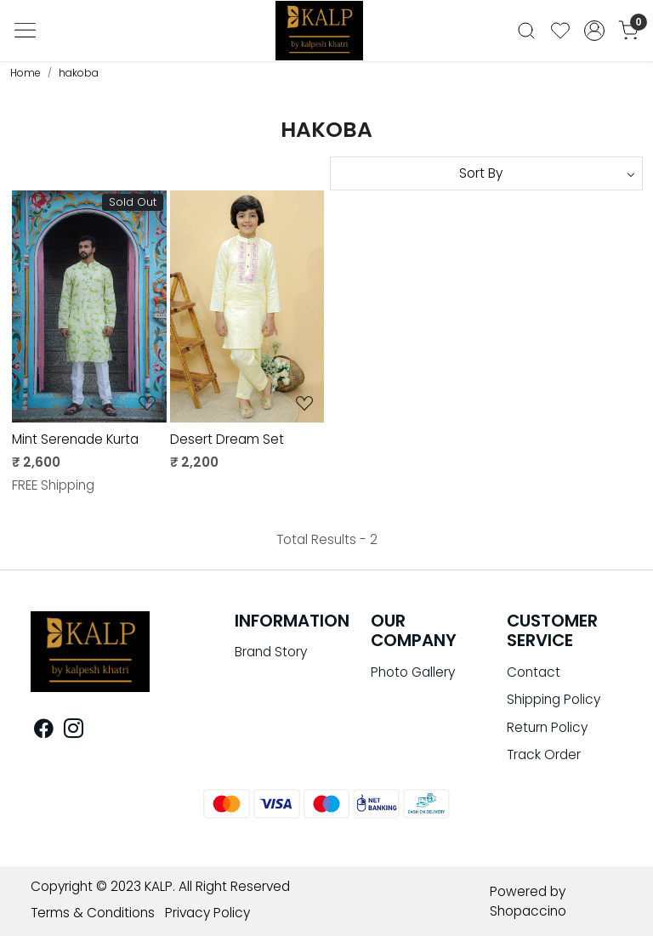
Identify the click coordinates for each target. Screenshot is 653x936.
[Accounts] (594, 30)
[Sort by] (486, 173)
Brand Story (271, 652)
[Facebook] (44, 730)
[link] (526, 31)
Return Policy (547, 727)
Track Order (544, 754)
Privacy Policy (207, 913)
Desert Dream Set (227, 439)
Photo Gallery (413, 672)
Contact (533, 672)
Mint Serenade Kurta (75, 439)
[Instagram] (73, 730)
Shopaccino (528, 911)
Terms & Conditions (93, 913)
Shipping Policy (553, 699)
